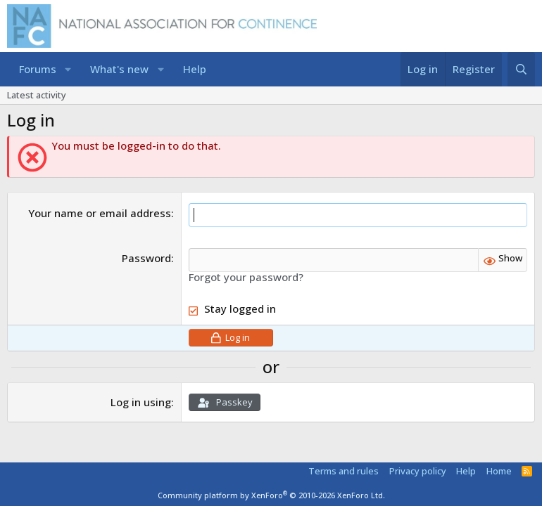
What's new (119, 69)
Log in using (141, 402)
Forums (37, 69)
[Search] (521, 69)
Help (194, 69)
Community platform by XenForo (271, 495)
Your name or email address (99, 213)
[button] (68, 69)
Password (146, 258)
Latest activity (36, 95)
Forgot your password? (246, 277)
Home (499, 471)
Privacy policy (417, 471)
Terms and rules (343, 471)
